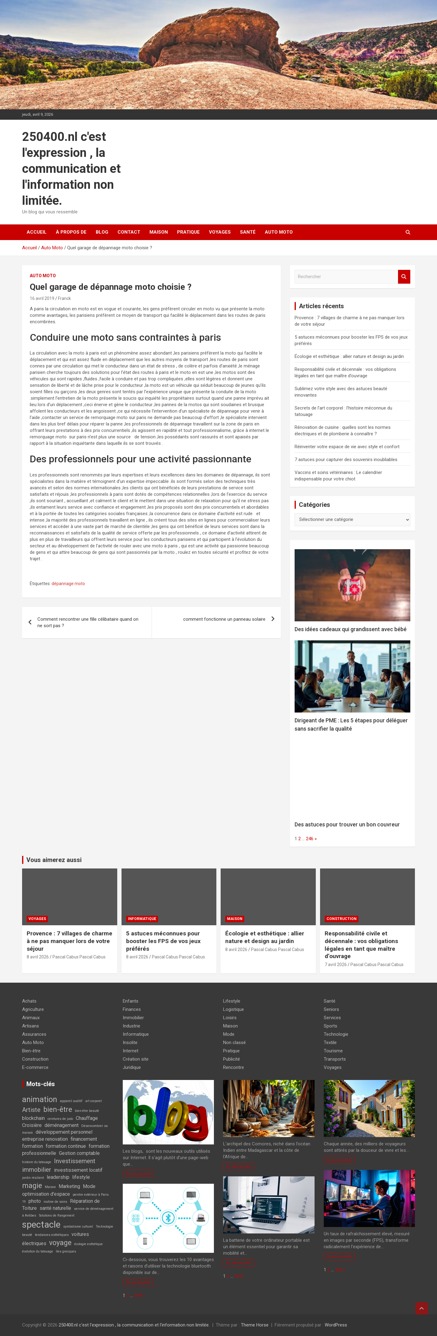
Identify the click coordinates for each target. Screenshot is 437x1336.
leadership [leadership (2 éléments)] (58, 1177)
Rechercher (404, 277)
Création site (136, 1059)
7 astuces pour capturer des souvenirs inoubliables (346, 459)
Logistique (233, 1009)
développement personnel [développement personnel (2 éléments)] (64, 1132)
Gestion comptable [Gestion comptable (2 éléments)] (79, 1153)
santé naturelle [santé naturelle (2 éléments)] (55, 1208)
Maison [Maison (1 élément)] (50, 1187)
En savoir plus (138, 1173)
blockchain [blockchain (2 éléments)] (33, 1118)
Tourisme (333, 1051)
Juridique (132, 1067)
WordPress (336, 1325)
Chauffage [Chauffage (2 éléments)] (87, 1118)
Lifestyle (231, 1001)
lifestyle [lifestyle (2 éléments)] (81, 1177)
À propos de (71, 232)
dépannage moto (68, 583)
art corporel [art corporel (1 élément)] (93, 1101)
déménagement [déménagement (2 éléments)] (61, 1125)
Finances (132, 1009)
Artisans (30, 1026)
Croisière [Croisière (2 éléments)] (32, 1125)
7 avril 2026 (336, 964)
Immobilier (133, 1017)
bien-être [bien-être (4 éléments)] (57, 1109)
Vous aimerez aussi (54, 860)
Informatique (142, 919)
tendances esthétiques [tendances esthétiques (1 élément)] (52, 1235)
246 (309, 838)
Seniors (331, 1009)
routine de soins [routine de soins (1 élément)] (55, 1202)
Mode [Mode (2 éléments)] (89, 1186)
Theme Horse (255, 1325)
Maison (158, 232)
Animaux (31, 1017)
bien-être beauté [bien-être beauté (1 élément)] (87, 1111)
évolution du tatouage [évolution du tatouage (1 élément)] (37, 1251)
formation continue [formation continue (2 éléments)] (66, 1146)
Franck (64, 298)
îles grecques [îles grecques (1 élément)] (66, 1251)
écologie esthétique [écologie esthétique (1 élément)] (88, 1244)
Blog (102, 232)
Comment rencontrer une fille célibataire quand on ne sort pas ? (87, 622)
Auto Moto (279, 232)
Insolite (130, 1042)
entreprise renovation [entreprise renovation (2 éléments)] (45, 1139)
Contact (129, 232)
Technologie (336, 1034)
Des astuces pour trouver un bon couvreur (347, 824)
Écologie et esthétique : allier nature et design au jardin (349, 356)
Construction (342, 919)
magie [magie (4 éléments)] (32, 1186)
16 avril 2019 (42, 298)
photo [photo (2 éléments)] (35, 1201)
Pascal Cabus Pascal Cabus (79, 956)
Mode (228, 1034)
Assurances (34, 1034)
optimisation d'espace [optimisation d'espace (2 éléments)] (46, 1194)
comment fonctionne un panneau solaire (224, 619)
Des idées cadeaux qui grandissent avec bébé (351, 629)
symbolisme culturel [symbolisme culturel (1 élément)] (78, 1227)
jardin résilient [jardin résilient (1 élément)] (33, 1178)
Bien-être (31, 1051)
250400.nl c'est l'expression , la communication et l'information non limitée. (71, 169)
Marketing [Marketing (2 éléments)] (69, 1186)
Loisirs (230, 1017)
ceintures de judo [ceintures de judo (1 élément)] (60, 1119)
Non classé (234, 1042)
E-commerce (35, 1067)
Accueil (37, 232)
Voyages (220, 232)
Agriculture (33, 1009)
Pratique (188, 232)
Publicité (231, 1059)
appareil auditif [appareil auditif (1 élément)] (71, 1101)
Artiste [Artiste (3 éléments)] (31, 1109)
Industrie (131, 1026)
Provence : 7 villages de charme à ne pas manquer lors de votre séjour (69, 941)
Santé (248, 232)
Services (332, 1017)
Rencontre (233, 1067)
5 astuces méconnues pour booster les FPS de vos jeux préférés (163, 941)
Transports (335, 1059)
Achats (29, 1001)
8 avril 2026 (38, 956)
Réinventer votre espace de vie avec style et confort (347, 446)
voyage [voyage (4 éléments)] (60, 1243)
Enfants (130, 1001)
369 (137, 1295)
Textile (330, 1042)
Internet (130, 1051)
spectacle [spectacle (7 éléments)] (41, 1224)
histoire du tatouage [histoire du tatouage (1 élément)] (36, 1162)
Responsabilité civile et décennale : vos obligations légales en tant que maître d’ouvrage (361, 945)
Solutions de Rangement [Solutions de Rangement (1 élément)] (56, 1216)
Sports (330, 1026)
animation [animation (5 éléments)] (39, 1099)
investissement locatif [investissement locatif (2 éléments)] (78, 1170)
